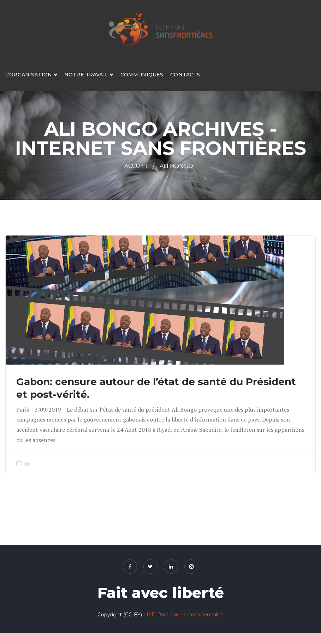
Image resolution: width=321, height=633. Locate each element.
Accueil (136, 166)
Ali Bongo (176, 166)
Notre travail (86, 74)
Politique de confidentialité (190, 614)
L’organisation (28, 74)
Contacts (185, 74)
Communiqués (142, 74)
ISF (151, 614)
